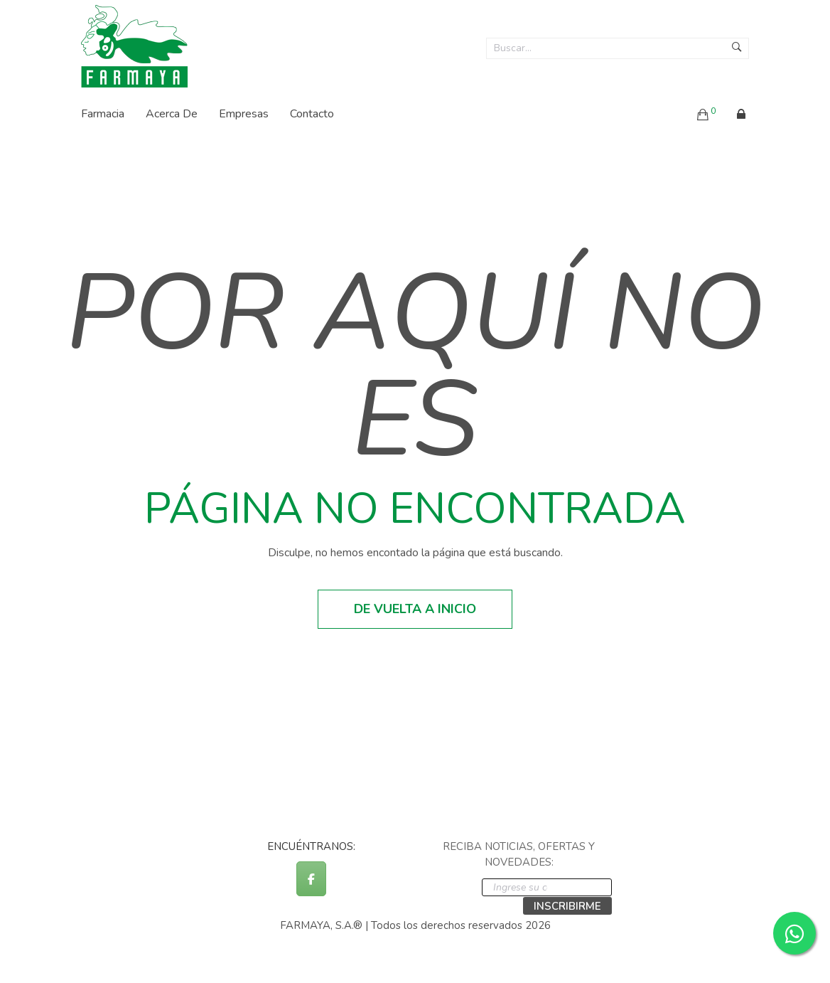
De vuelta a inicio (415, 608)
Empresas (244, 114)
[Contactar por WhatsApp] (794, 933)
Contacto (312, 114)
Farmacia (102, 114)
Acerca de (172, 114)
